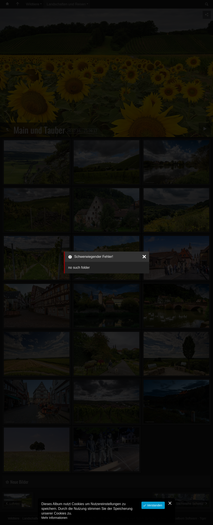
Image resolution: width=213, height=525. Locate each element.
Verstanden (154, 505)
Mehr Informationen (54, 517)
